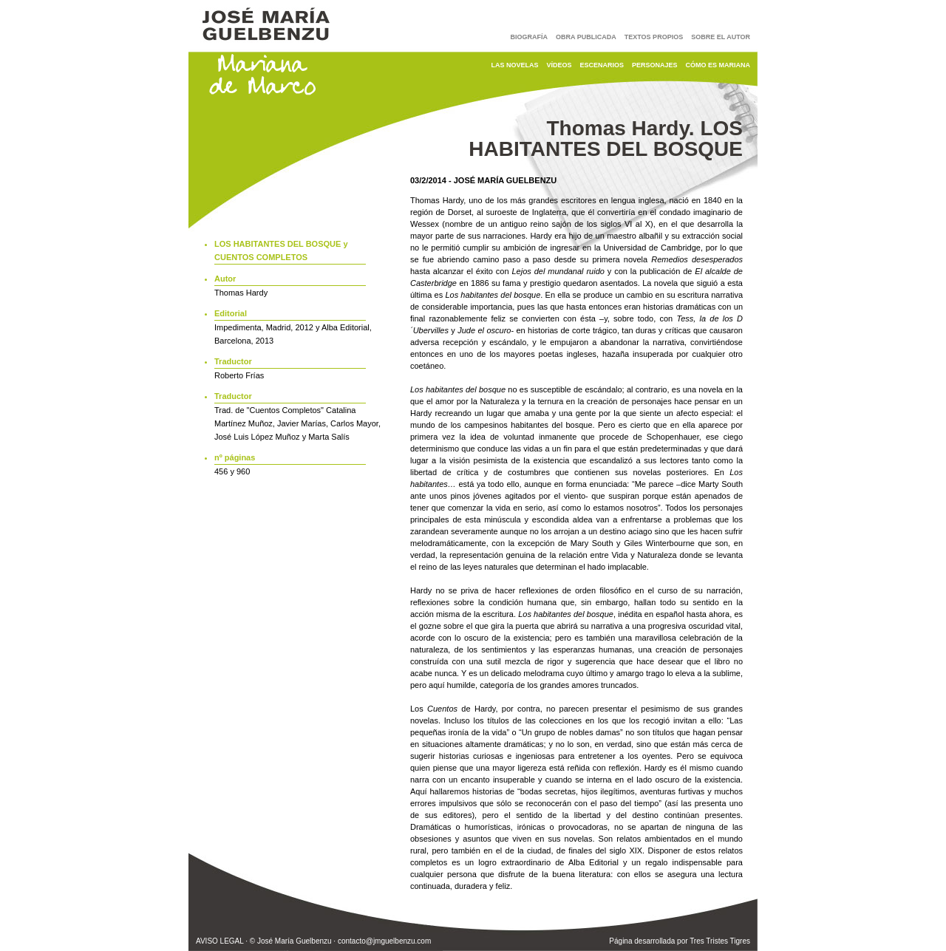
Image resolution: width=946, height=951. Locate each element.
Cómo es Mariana (718, 65)
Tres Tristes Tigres (720, 941)
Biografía (529, 37)
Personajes (655, 65)
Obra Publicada (586, 37)
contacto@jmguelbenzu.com (384, 941)
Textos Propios (654, 37)
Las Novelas (514, 65)
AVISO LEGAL (219, 941)
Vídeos (558, 65)
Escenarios (601, 65)
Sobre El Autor (720, 37)
